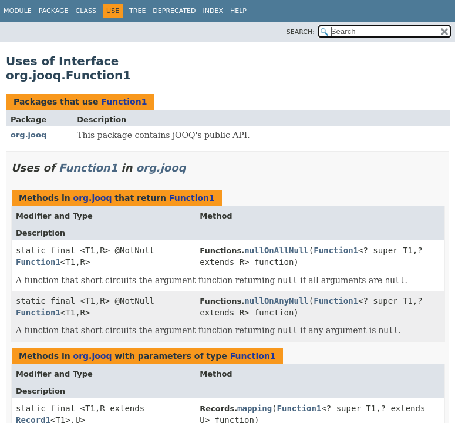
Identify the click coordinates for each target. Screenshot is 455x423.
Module (18, 11)
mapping (254, 408)
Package (54, 11)
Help (238, 11)
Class (86, 11)
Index (213, 11)
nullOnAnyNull (276, 301)
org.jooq (28, 134)
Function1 (124, 101)
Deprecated (174, 11)
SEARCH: (301, 32)
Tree (137, 11)
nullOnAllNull (276, 250)
